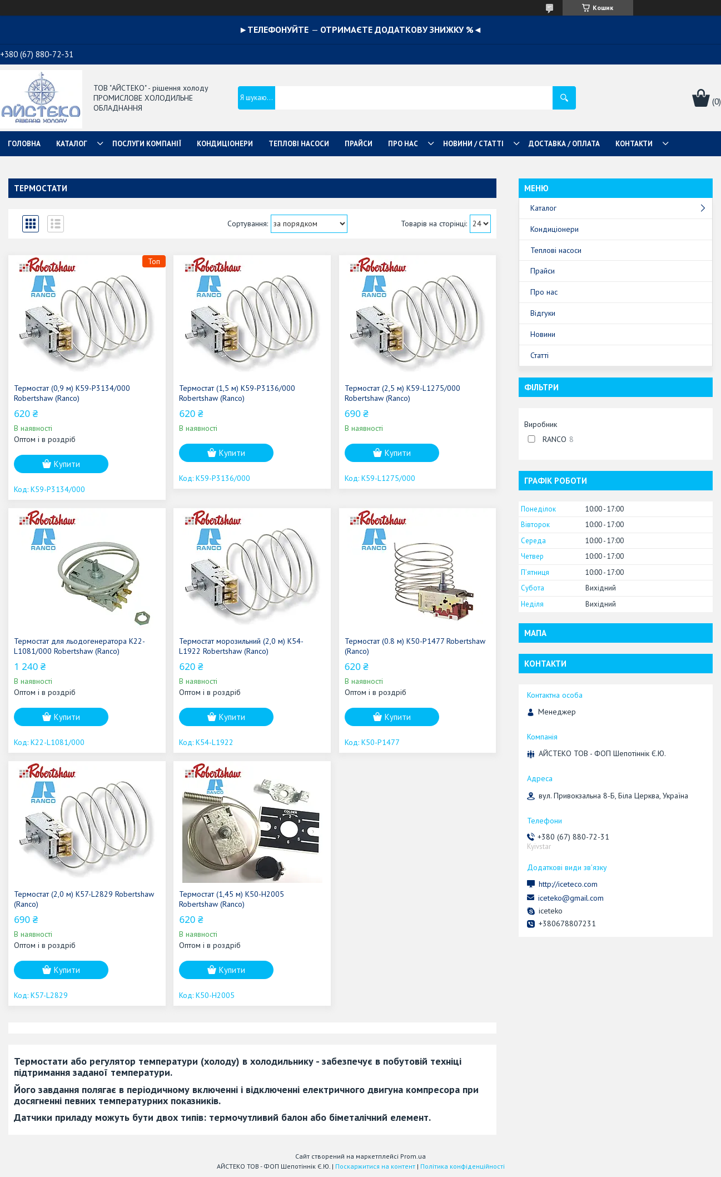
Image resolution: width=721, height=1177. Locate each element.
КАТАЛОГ (71, 143)
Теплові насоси (555, 250)
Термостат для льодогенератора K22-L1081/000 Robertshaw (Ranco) (79, 646)
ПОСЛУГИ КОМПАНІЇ (146, 143)
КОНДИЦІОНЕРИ (225, 143)
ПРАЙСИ (358, 143)
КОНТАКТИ (634, 143)
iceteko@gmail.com (571, 898)
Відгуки (542, 313)
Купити (67, 464)
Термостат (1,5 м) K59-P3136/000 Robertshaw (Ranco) (237, 393)
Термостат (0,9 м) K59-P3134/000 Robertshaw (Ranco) (72, 393)
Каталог (543, 208)
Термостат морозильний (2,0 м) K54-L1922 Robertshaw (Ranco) (241, 646)
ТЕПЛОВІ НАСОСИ (298, 143)
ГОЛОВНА (24, 143)
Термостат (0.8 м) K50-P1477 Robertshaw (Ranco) (415, 646)
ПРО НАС (403, 143)
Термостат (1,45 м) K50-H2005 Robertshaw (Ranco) (231, 899)
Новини (542, 334)
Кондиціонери (554, 229)
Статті (539, 355)
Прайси (542, 271)
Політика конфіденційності (462, 1166)
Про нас (544, 292)
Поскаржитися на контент (375, 1166)
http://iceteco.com (568, 884)
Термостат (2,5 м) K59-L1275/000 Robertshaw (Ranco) (402, 393)
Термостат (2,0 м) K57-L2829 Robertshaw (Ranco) (84, 899)
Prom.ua (413, 1156)
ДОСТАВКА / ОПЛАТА (564, 143)
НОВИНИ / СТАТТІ (473, 143)
